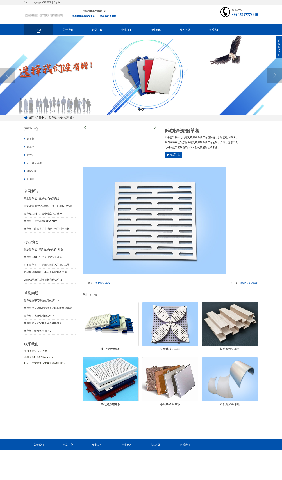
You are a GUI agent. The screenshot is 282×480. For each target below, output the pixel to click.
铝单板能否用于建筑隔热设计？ (41, 300)
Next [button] (274, 82)
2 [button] (142, 116)
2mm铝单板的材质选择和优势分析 (43, 279)
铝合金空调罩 (34, 163)
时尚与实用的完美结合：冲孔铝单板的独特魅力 (50, 206)
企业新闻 (126, 29)
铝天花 (30, 155)
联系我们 (214, 29)
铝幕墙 (30, 147)
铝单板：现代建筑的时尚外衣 (40, 221)
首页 (38, 29)
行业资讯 (156, 29)
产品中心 (97, 29)
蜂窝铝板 (32, 171)
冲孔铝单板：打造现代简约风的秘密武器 (46, 264)
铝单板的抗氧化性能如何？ (39, 315)
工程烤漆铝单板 (101, 283)
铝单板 (30, 138)
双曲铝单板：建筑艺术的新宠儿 (41, 198)
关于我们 (68, 29)
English (57, 2)
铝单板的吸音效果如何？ (38, 330)
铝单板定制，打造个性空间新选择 (43, 213)
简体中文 (47, 2)
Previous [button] (7, 82)
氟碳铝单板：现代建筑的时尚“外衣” (44, 249)
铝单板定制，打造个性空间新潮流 (43, 257)
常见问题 (185, 29)
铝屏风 (30, 179)
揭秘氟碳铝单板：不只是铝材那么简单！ (46, 272)
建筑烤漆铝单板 (249, 283)
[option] (141, 82)
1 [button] (139, 116)
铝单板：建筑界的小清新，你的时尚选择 (46, 228)
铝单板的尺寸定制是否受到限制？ (43, 323)
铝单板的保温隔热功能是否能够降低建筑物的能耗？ (53, 308)
